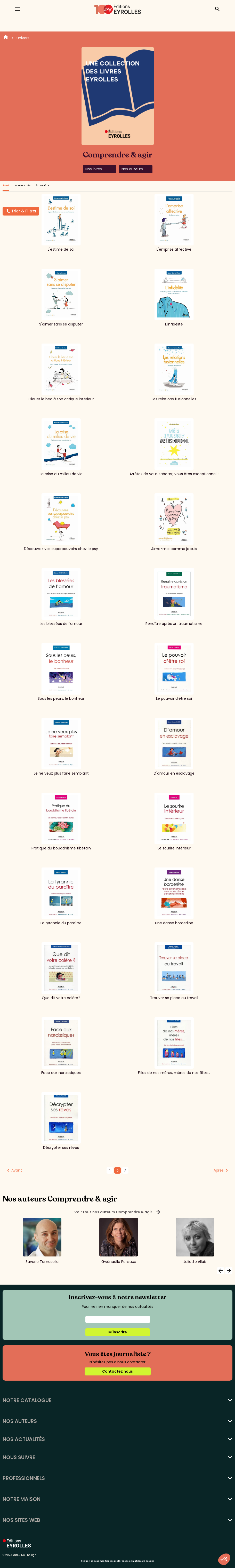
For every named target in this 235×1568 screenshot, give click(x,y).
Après (219, 1170)
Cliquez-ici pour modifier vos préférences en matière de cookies (117, 1561)
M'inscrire (117, 1332)
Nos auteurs (132, 169)
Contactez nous (117, 1371)
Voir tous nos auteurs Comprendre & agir (117, 1212)
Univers (23, 38)
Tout (6, 185)
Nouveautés (22, 185)
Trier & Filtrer (24, 211)
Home (6, 38)
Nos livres (93, 169)
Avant (16, 1170)
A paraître (42, 185)
